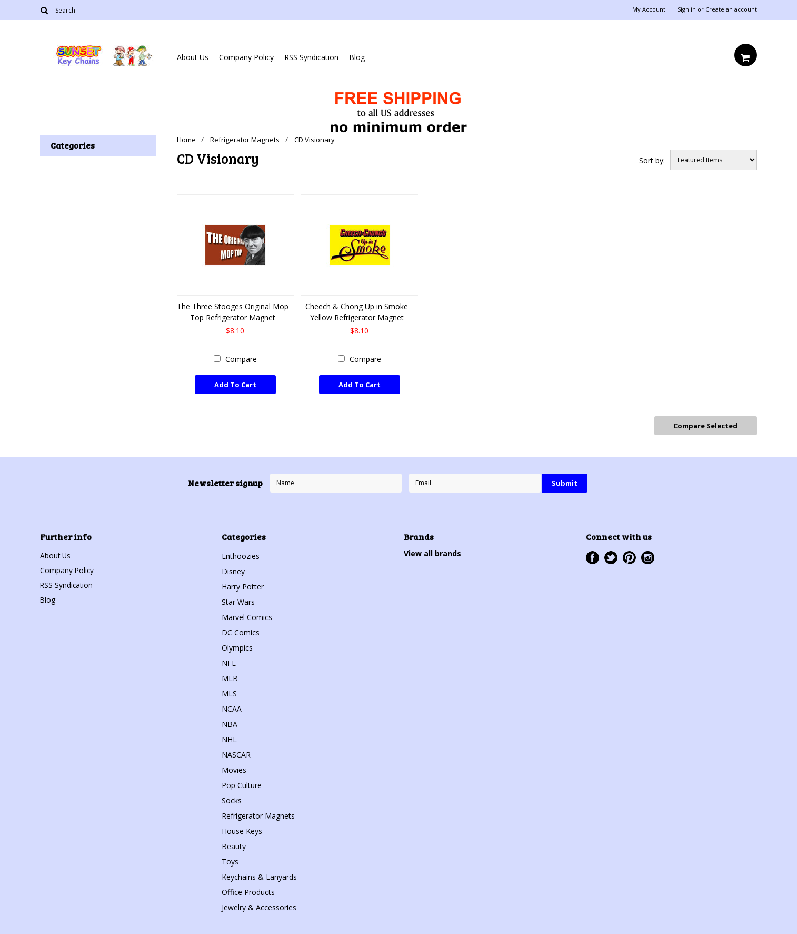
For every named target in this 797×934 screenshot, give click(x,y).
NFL (229, 661)
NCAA (232, 707)
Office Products (248, 890)
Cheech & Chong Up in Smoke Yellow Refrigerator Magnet (356, 311)
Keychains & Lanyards (259, 875)
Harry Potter (243, 584)
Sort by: (652, 160)
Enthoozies (241, 554)
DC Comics (241, 630)
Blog (357, 57)
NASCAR (236, 753)
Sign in (687, 9)
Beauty (234, 844)
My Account (648, 9)
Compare (241, 359)
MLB (230, 676)
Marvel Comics (247, 615)
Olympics (237, 646)
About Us (192, 57)
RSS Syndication (311, 57)
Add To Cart (235, 384)
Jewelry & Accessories (259, 905)
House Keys (242, 829)
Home (186, 139)
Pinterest (629, 555)
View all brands (432, 551)
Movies (234, 768)
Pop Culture (242, 783)
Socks (232, 798)
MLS (229, 691)
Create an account (731, 9)
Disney (233, 569)
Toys (230, 859)
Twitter (610, 555)
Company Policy (246, 57)
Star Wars (238, 600)
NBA (229, 722)
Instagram (647, 555)
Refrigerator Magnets (246, 139)
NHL (229, 737)
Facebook (592, 555)
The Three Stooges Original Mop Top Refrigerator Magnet (232, 311)
